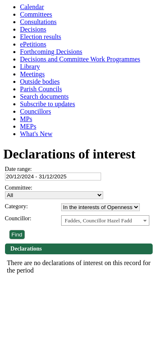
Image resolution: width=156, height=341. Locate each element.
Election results (40, 36)
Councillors (35, 111)
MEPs (28, 126)
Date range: (18, 169)
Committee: (18, 188)
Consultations (38, 21)
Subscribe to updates (47, 103)
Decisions (33, 29)
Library (30, 66)
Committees (36, 14)
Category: (16, 206)
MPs (26, 118)
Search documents (44, 96)
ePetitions (33, 44)
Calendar (32, 6)
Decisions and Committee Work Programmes (80, 59)
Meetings (32, 74)
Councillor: (18, 218)
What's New (36, 133)
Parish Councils (41, 89)
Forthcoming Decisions (51, 51)
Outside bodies (40, 81)
